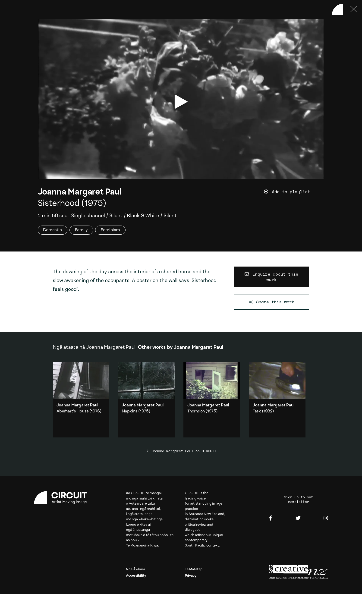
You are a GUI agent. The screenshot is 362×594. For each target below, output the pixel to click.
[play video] (181, 101)
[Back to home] (337, 9)
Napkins (129, 411)
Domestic (52, 230)
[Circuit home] (63, 497)
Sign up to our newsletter (298, 499)
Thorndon (196, 411)
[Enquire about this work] (271, 277)
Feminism (110, 230)
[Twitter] (298, 518)
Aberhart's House (72, 411)
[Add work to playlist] (294, 192)
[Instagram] (326, 518)
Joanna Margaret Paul (80, 192)
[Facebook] (270, 518)
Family (81, 230)
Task (257, 411)
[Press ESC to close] (353, 9)
